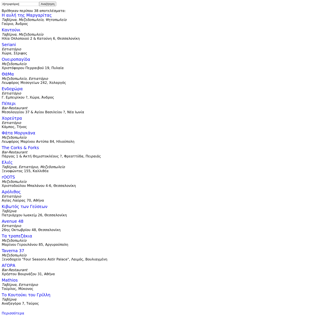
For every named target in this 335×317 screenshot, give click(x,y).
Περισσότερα (13, 313)
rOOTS (8, 177)
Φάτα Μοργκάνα (18, 133)
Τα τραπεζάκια (17, 236)
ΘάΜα (8, 74)
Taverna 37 (13, 250)
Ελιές (7, 162)
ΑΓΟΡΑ (8, 265)
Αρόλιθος (11, 191)
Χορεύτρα (12, 118)
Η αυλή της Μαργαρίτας (27, 15)
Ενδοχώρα (12, 88)
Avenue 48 (13, 221)
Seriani (9, 44)
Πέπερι (9, 103)
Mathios (10, 280)
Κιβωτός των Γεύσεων (24, 206)
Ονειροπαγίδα (16, 59)
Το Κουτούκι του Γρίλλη (26, 294)
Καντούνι (11, 30)
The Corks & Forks (20, 147)
